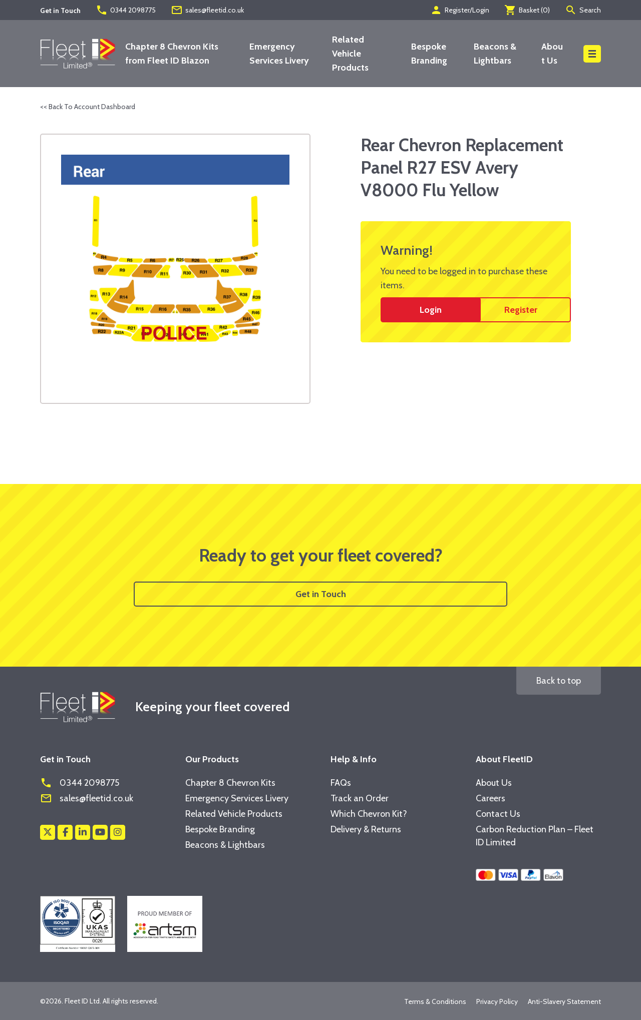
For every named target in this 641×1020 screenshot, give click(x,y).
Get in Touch (320, 594)
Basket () (527, 10)
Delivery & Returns (366, 829)
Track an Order (360, 798)
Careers (490, 798)
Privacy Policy (497, 1001)
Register (520, 309)
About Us (494, 782)
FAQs (341, 782)
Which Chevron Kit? (369, 813)
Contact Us (498, 813)
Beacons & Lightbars (225, 844)
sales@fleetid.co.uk (207, 10)
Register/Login (459, 10)
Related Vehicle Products (350, 53)
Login (431, 309)
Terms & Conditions (435, 1001)
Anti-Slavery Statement (564, 1001)
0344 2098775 (126, 10)
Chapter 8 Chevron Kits (230, 782)
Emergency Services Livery (236, 798)
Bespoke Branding (220, 829)
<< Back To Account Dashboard (87, 106)
